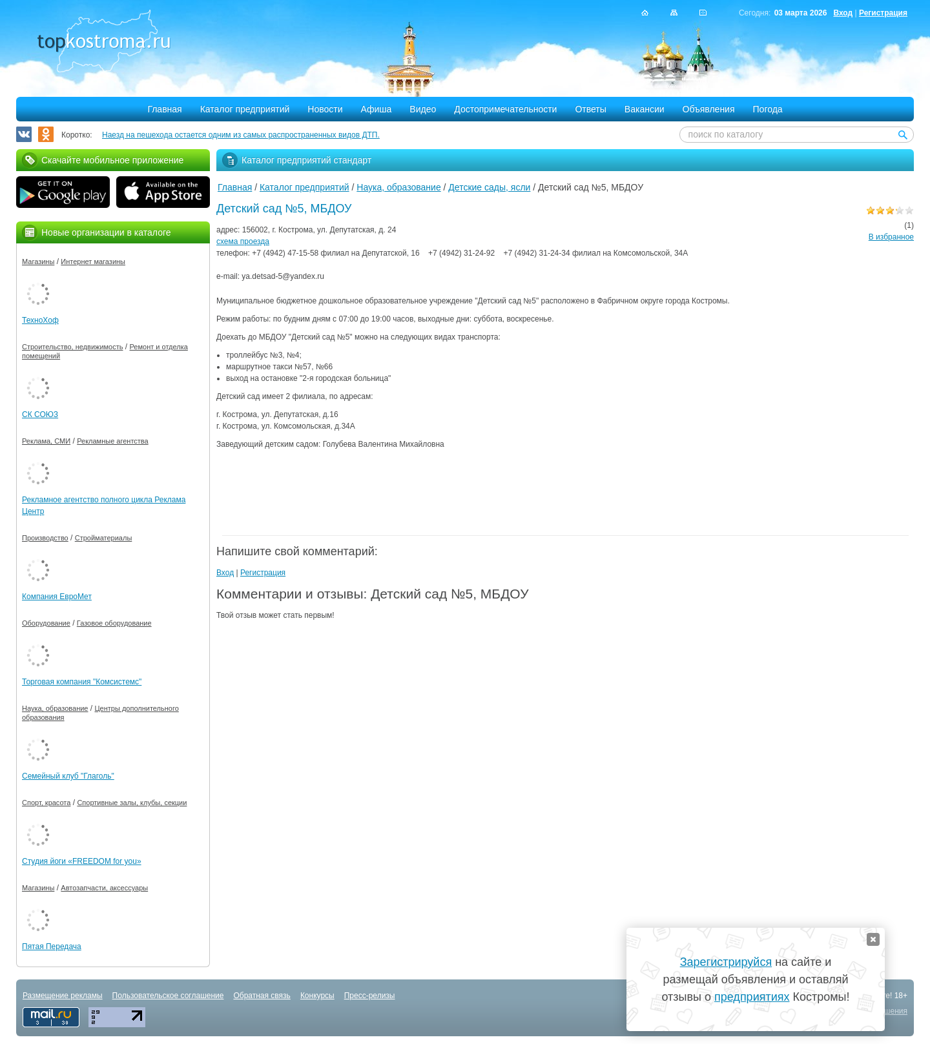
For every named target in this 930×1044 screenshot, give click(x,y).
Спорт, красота (46, 802)
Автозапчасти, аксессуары (104, 888)
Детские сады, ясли (489, 187)
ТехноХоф (40, 320)
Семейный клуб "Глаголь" (68, 776)
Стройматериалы (103, 538)
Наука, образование (398, 187)
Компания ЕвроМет (57, 596)
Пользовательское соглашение (168, 995)
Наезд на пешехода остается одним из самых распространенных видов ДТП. (241, 134)
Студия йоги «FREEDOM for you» (81, 861)
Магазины (38, 261)
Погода (768, 109)
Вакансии (645, 109)
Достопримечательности (505, 109)
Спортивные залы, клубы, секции (132, 802)
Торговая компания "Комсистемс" (81, 681)
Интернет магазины (93, 261)
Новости (324, 109)
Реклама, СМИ (46, 441)
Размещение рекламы (63, 995)
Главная (164, 109)
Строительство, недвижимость (72, 347)
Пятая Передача (51, 946)
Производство (45, 538)
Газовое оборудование (114, 623)
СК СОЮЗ (40, 414)
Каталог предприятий (245, 109)
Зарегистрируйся (726, 962)
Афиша (376, 109)
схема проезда (242, 241)
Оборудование (46, 623)
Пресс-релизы (369, 995)
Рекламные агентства (113, 441)
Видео (422, 109)
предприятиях (751, 996)
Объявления (709, 109)
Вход (842, 12)
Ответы (590, 109)
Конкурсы (317, 995)
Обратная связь (261, 995)
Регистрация (883, 12)
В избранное (891, 236)
